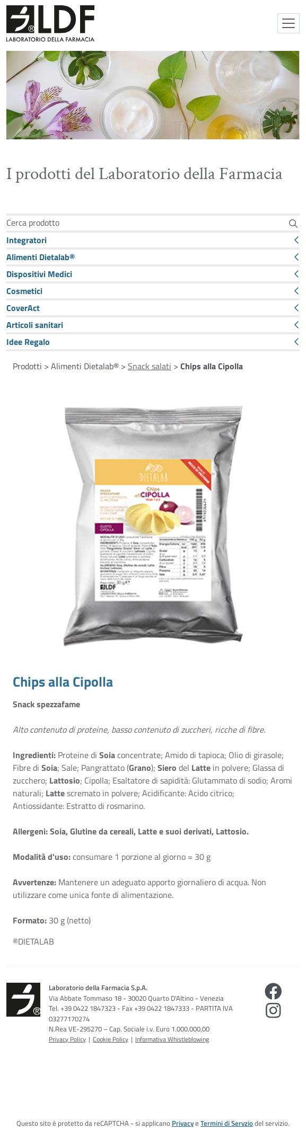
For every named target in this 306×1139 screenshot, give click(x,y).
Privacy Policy (67, 1039)
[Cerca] (293, 223)
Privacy (183, 1123)
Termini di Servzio (226, 1123)
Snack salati (149, 366)
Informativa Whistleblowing (172, 1039)
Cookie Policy (110, 1039)
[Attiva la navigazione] (288, 23)
